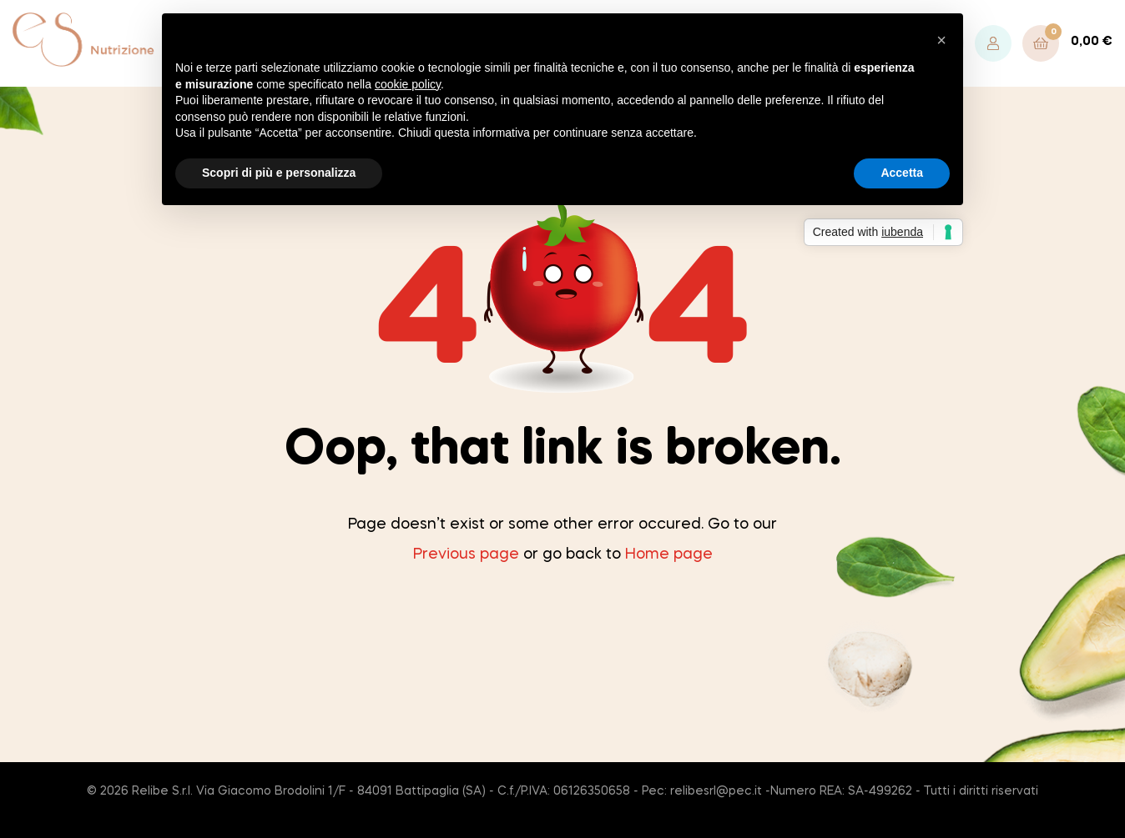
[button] (941, 40)
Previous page (466, 554)
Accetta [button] (901, 172)
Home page (669, 554)
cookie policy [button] (408, 84)
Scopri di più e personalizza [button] (279, 172)
